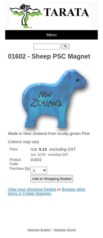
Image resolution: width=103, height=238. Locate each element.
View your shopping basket (32, 189)
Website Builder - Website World (51, 230)
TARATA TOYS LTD (53, 220)
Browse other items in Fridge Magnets (46, 191)
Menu (51, 35)
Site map (76, 220)
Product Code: (15, 162)
